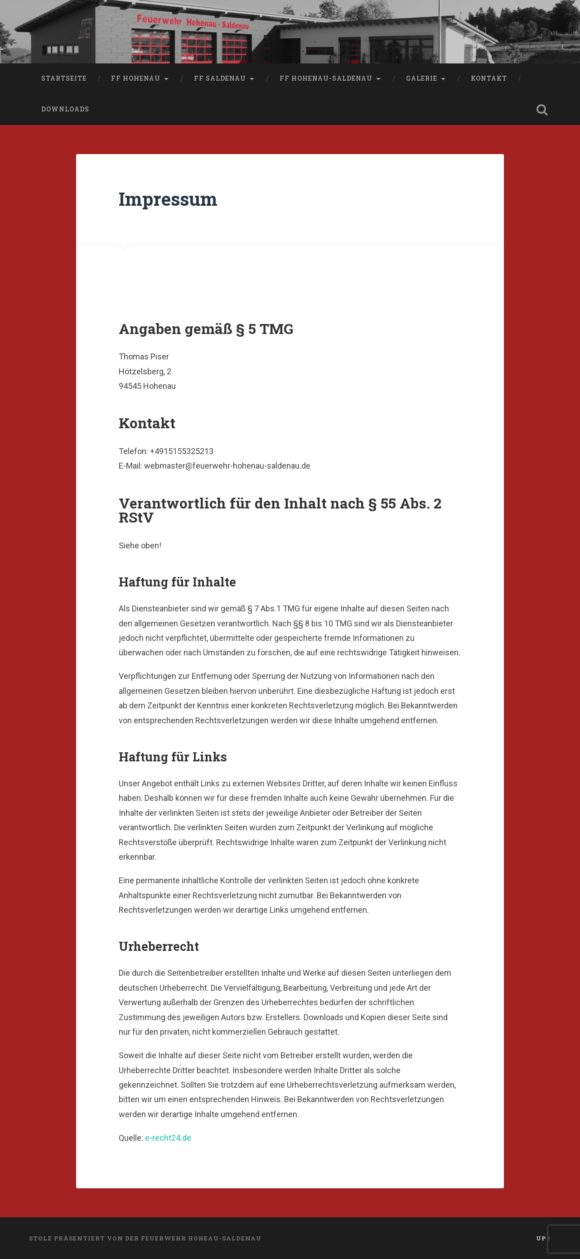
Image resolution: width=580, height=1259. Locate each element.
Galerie (421, 78)
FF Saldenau (220, 78)
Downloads (65, 109)
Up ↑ (543, 1238)
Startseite (64, 78)
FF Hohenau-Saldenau (326, 78)
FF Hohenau (135, 78)
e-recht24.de (168, 1138)
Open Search (542, 109)
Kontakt (489, 78)
